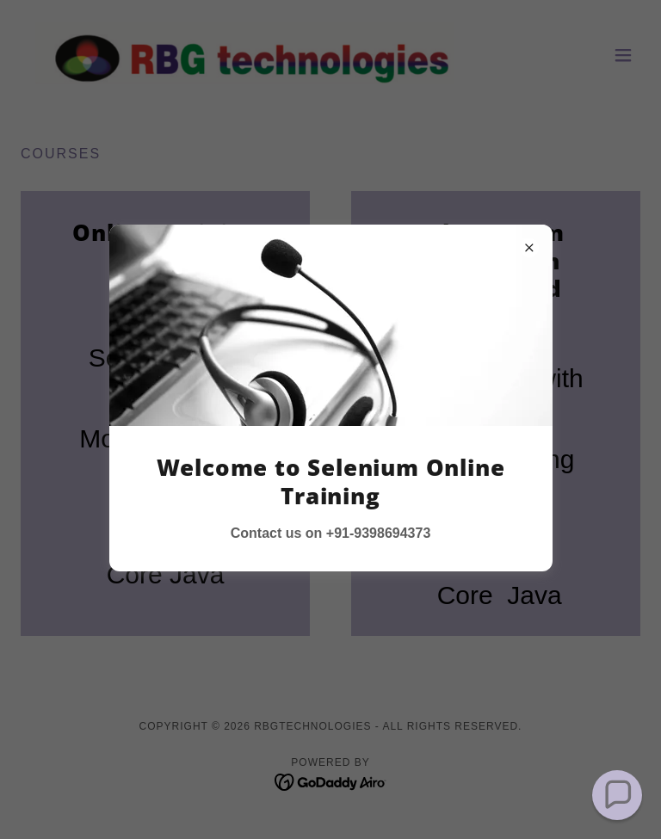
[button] (617, 795)
